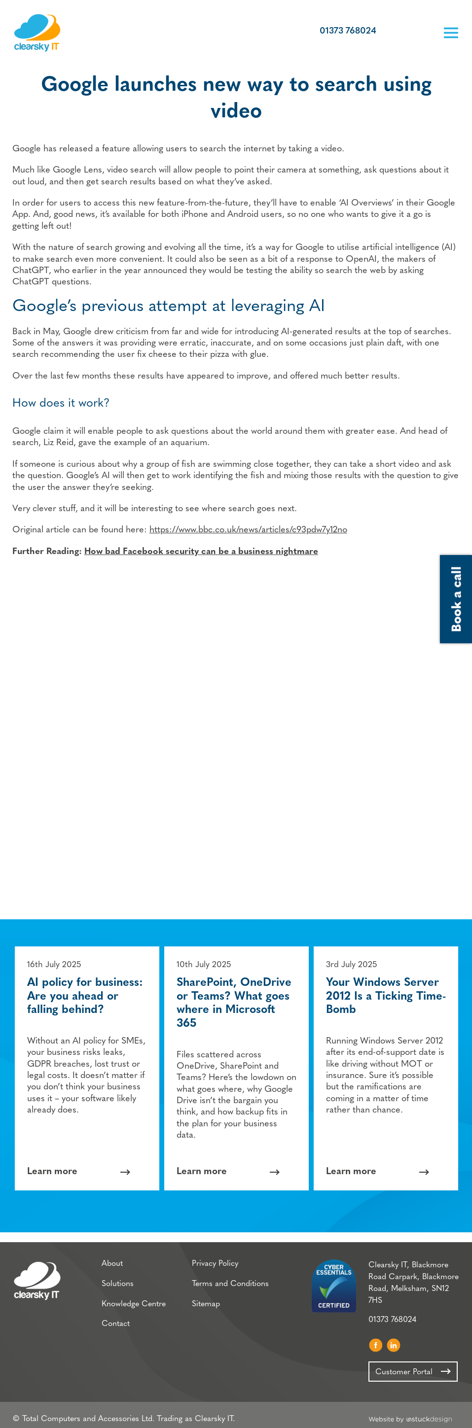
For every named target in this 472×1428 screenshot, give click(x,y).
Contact (116, 1319)
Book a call (419, 33)
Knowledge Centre (134, 1299)
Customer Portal (396, 33)
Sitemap (206, 1299)
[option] (87, 1062)
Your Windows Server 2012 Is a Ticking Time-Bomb (386, 991)
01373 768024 (347, 31)
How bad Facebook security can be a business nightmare (201, 552)
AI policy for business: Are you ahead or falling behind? (85, 991)
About (112, 1258)
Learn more (52, 1166)
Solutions (118, 1279)
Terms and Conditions (230, 1279)
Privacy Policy (215, 1258)
